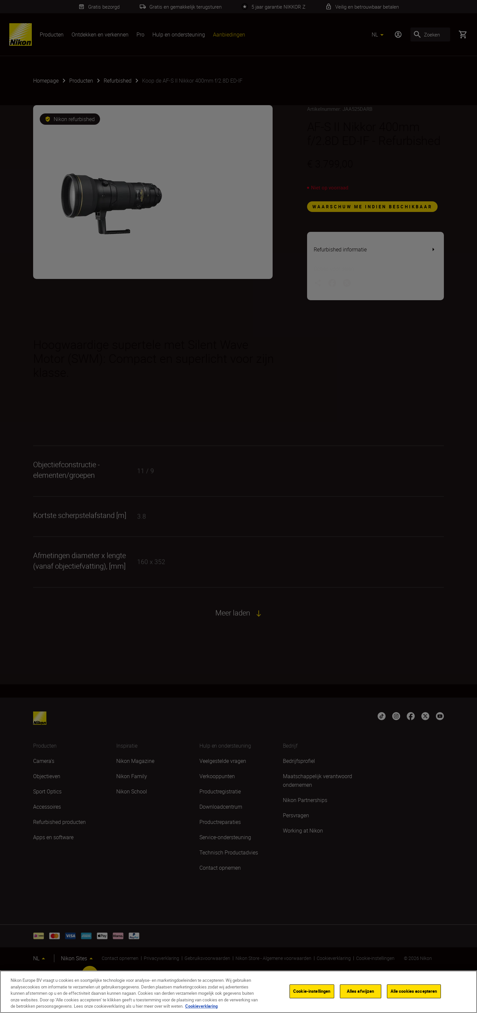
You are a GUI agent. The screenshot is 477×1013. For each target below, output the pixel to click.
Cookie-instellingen (311, 991)
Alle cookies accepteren (414, 991)
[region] (238, 992)
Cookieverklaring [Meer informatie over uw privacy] (201, 1006)
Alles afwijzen (360, 991)
